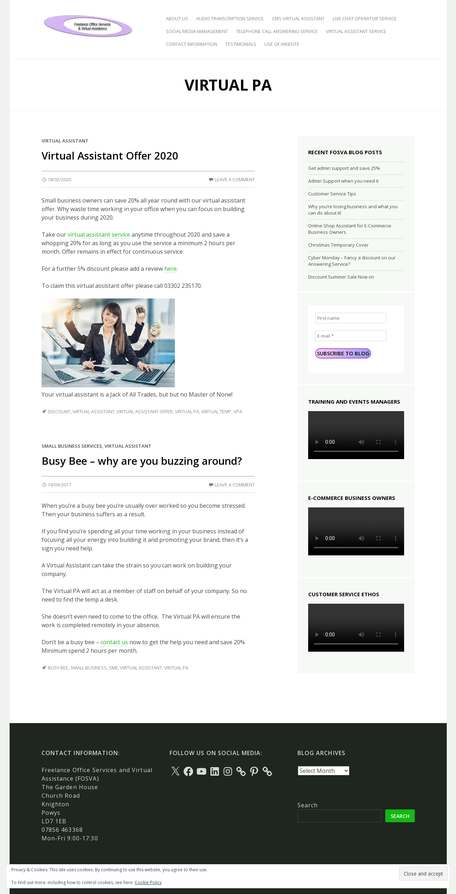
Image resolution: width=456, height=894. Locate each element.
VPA (238, 411)
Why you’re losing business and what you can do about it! (353, 209)
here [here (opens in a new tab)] (170, 269)
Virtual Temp (216, 411)
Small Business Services (72, 446)
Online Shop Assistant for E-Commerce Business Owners (349, 228)
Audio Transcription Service (230, 18)
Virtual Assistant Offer (145, 411)
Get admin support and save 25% (344, 168)
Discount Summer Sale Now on (341, 277)
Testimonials (240, 44)
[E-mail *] (350, 335)
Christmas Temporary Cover (338, 245)
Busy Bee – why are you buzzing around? (142, 461)
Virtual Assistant (65, 141)
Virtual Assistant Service (356, 31)
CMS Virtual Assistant (298, 18)
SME (113, 667)
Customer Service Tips (332, 193)
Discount (59, 411)
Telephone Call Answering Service (277, 31)
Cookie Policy (148, 882)
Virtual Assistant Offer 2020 (110, 155)
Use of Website (281, 44)
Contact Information (191, 44)
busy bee (58, 667)
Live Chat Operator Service (365, 18)
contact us (114, 642)
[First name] (350, 318)
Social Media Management (197, 31)
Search (307, 805)
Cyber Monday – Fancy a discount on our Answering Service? (352, 260)
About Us (177, 18)
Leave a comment (235, 179)
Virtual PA (187, 411)
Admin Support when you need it (343, 181)
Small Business (88, 667)
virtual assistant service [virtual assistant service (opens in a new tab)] (99, 234)
